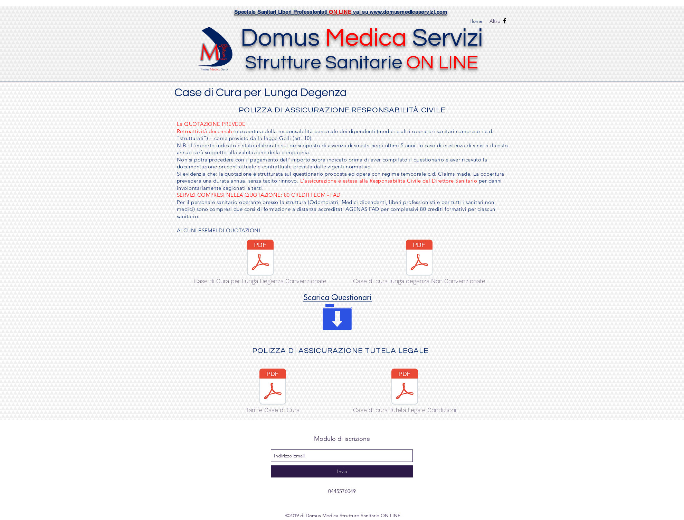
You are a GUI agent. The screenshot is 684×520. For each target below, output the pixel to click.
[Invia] (342, 471)
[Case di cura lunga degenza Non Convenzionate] (419, 264)
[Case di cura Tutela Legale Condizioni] (404, 393)
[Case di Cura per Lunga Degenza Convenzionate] (260, 264)
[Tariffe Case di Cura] (273, 393)
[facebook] (504, 20)
